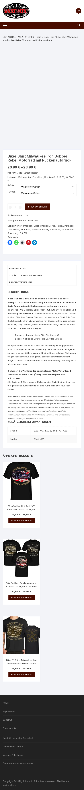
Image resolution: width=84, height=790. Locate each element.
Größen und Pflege (13, 746)
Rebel (45, 229)
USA (20, 233)
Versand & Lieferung (13, 755)
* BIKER (30, 37)
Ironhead (69, 225)
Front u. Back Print (45, 37)
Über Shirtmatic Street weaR (18, 763)
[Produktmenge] (15, 206)
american (27, 225)
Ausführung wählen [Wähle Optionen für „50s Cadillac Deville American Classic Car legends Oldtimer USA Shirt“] (21, 597)
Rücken (12, 191)
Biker (36, 225)
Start (5, 37)
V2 (25, 233)
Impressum (9, 711)
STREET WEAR (16, 37)
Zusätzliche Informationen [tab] (25, 275)
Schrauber (54, 229)
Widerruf (7, 719)
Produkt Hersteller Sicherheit (18, 738)
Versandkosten (31, 173)
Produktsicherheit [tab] (20, 282)
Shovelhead (67, 229)
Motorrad (25, 229)
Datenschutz (9, 728)
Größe (11, 185)
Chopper (44, 225)
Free (52, 225)
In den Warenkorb (37, 207)
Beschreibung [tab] (17, 268)
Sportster (12, 233)
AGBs (6, 702)
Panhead (36, 229)
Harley (60, 225)
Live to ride (13, 229)
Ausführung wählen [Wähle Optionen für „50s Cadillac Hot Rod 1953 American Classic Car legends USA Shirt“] (21, 520)
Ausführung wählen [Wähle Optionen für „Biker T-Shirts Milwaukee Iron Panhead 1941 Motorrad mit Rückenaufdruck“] (21, 674)
